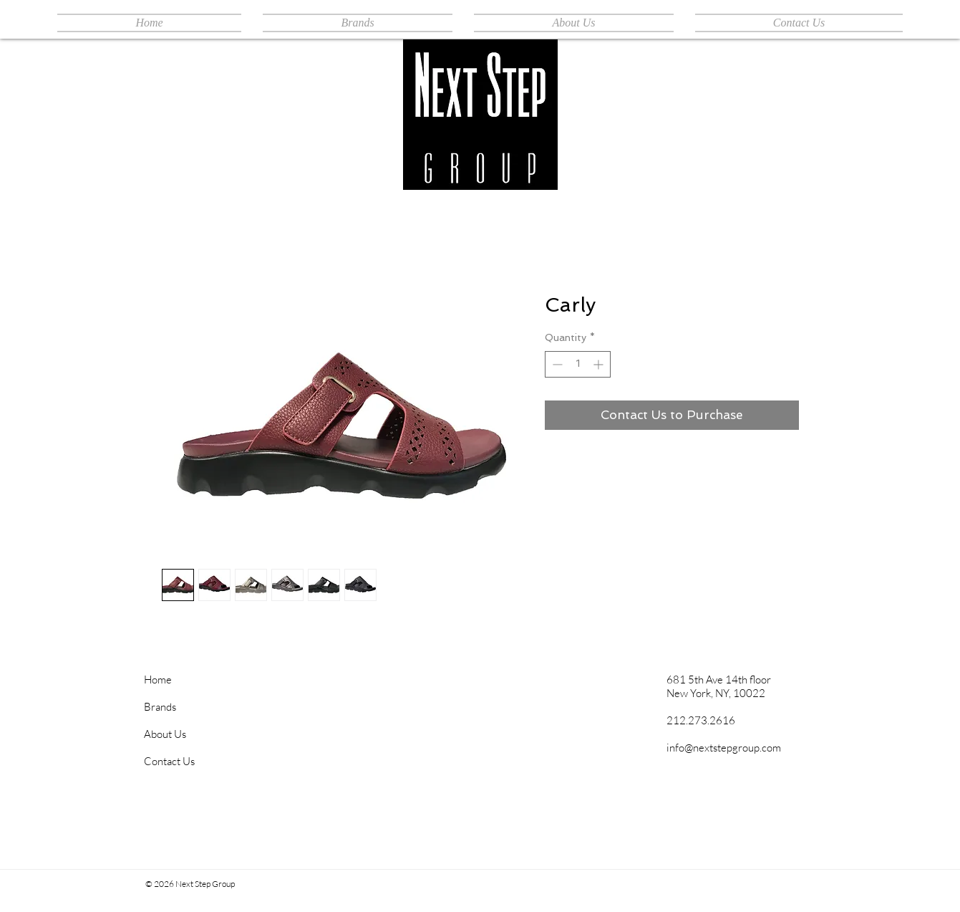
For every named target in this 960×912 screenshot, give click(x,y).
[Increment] (600, 364)
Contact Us (169, 761)
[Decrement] (556, 364)
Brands (160, 707)
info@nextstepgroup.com (723, 747)
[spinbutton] (578, 364)
